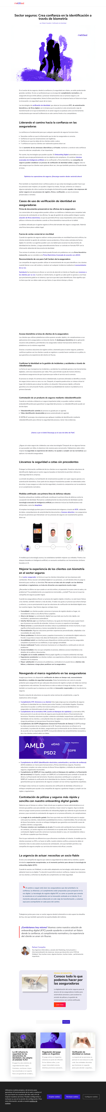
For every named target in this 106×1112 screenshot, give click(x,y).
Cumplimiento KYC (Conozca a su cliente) (36, 702)
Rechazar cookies (72, 1097)
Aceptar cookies (54, 1097)
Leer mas (60, 1004)
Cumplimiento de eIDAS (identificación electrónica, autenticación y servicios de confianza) (53, 762)
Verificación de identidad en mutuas (81, 1053)
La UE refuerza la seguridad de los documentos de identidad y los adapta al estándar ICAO (22, 1056)
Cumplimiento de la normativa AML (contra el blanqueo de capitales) (46, 712)
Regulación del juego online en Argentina (51, 1053)
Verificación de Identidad (59, 23)
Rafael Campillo (46, 23)
